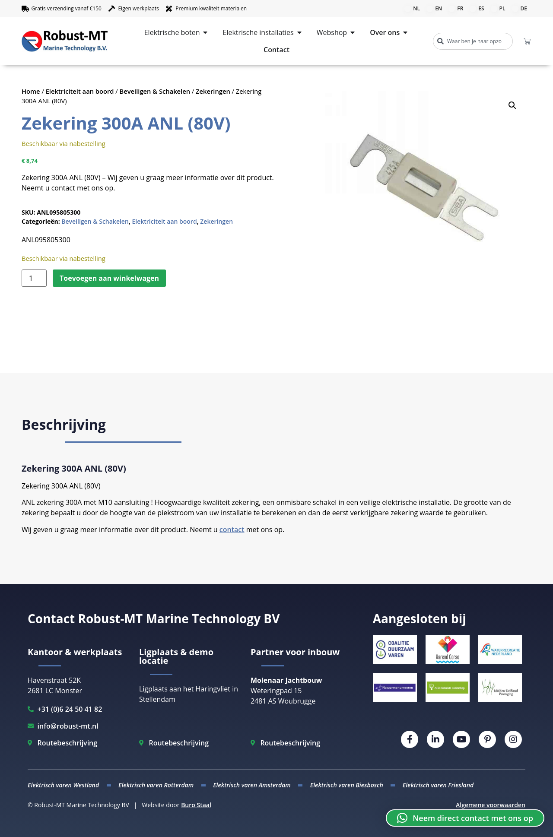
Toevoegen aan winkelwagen (109, 278)
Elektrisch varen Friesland (438, 785)
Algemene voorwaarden (490, 805)
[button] (512, 105)
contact (232, 529)
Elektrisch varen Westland (63, 785)
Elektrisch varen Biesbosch (346, 785)
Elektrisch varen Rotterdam (156, 785)
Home (31, 91)
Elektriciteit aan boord (80, 91)
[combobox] (473, 41)
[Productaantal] (34, 278)
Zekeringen (213, 91)
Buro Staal (196, 805)
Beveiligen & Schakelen (155, 91)
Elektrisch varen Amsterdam (252, 785)
